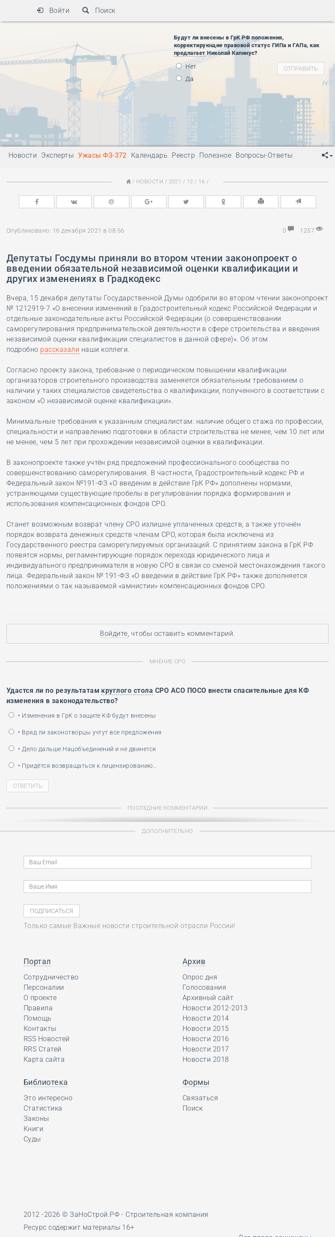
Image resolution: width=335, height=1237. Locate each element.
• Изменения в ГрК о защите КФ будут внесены (82, 715)
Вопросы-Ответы (264, 155)
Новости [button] (23, 155)
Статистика (43, 1108)
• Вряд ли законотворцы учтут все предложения (85, 732)
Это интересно (48, 1098)
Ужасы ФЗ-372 (102, 155)
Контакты (40, 1028)
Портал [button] (37, 961)
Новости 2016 (205, 1039)
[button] (327, 156)
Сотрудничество (51, 977)
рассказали (59, 349)
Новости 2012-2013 (215, 1008)
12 (190, 181)
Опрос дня (199, 977)
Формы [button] (195, 1082)
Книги (33, 1129)
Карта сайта (44, 1059)
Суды (32, 1139)
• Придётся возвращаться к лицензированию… (83, 765)
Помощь (38, 1018)
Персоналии (44, 987)
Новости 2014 (205, 1018)
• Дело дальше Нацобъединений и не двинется (82, 749)
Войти (52, 10)
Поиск (98, 10)
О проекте (40, 998)
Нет (186, 66)
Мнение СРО (168, 661)
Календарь (149, 155)
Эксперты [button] (57, 155)
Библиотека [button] (46, 1082)
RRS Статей (43, 1049)
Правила (38, 1008)
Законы (36, 1118)
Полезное (215, 155)
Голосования (204, 987)
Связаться (200, 1098)
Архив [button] (193, 961)
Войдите (113, 633)
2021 (175, 181)
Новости (149, 181)
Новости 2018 (205, 1059)
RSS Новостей (47, 1039)
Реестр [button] (183, 155)
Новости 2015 (205, 1028)
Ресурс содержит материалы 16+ (79, 1227)
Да (185, 78)
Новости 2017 (205, 1049)
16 (201, 181)
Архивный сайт (207, 998)
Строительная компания (167, 1214)
